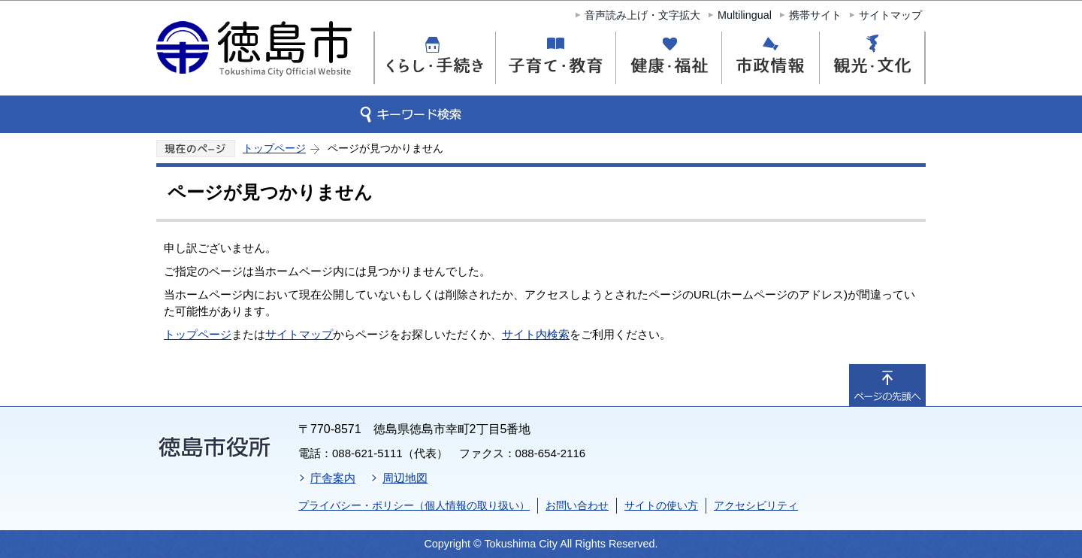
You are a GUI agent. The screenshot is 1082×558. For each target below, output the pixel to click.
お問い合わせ (577, 505)
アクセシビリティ (756, 505)
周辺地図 (405, 478)
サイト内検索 (536, 334)
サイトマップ (890, 15)
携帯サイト (815, 15)
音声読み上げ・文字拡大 (642, 15)
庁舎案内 (332, 478)
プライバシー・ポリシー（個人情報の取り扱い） (414, 505)
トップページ (274, 148)
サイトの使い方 (661, 505)
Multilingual (745, 15)
